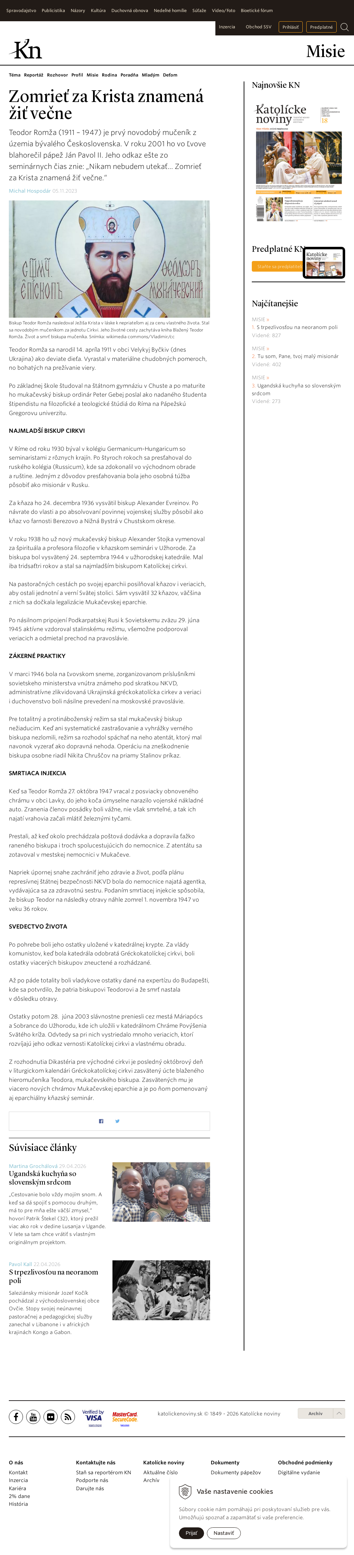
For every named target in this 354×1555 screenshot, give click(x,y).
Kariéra (17, 1488)
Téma (15, 75)
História (18, 1504)
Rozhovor (57, 75)
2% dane (19, 1496)
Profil (77, 75)
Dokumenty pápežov (236, 1472)
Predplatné (321, 27)
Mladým (150, 75)
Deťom (170, 75)
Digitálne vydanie (299, 1472)
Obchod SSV (259, 26)
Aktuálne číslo (160, 1472)
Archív (315, 1413)
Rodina (109, 75)
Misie (92, 75)
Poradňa (129, 75)
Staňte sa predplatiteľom (282, 266)
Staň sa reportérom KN (103, 1472)
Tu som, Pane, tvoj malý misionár (298, 356)
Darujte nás (90, 1488)
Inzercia (227, 26)
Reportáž (33, 75)
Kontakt (18, 1472)
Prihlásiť (291, 27)
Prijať (191, 1533)
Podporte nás (92, 1480)
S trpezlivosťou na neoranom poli (297, 327)
